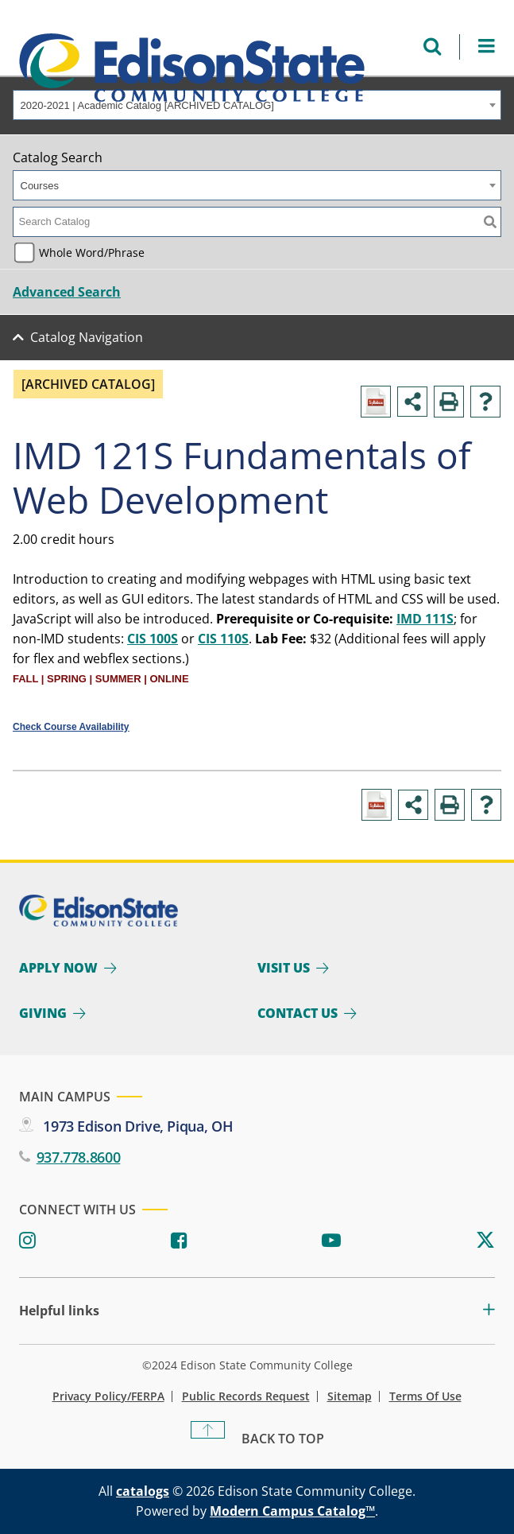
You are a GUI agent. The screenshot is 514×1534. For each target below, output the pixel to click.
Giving (43, 1013)
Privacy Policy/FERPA (108, 1396)
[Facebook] (179, 1241)
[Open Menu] (486, 46)
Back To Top (283, 1438)
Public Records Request (246, 1396)
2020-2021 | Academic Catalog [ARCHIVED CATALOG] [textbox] (147, 105)
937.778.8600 (79, 1157)
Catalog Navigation (86, 337)
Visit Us (283, 968)
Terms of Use (425, 1396)
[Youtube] (331, 1241)
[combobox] (257, 105)
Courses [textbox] (40, 186)
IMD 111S (425, 618)
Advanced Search (67, 292)
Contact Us (297, 1013)
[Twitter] (485, 1241)
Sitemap (349, 1396)
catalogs (142, 1491)
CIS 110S (223, 638)
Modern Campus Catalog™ (292, 1511)
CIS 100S (152, 638)
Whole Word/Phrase (92, 252)
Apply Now (58, 968)
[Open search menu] (432, 46)
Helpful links (59, 1310)
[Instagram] (27, 1241)
